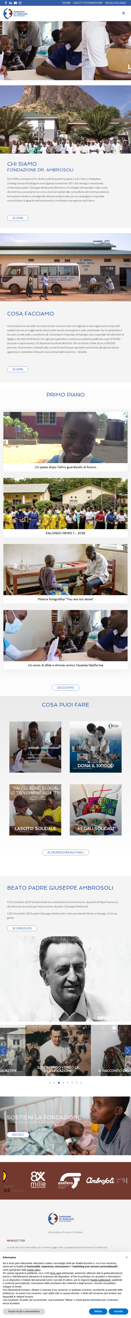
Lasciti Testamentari (88, 3)
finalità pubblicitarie (100, 1280)
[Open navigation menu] (123, 13)
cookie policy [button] (33, 1270)
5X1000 (66, 3)
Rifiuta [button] (98, 1311)
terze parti (55, 1273)
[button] (126, 1257)
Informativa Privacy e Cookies (65, 1232)
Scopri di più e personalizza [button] (24, 1311)
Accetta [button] (118, 1311)
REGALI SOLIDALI (115, 3)
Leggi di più (65, 687)
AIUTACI (18, 1134)
